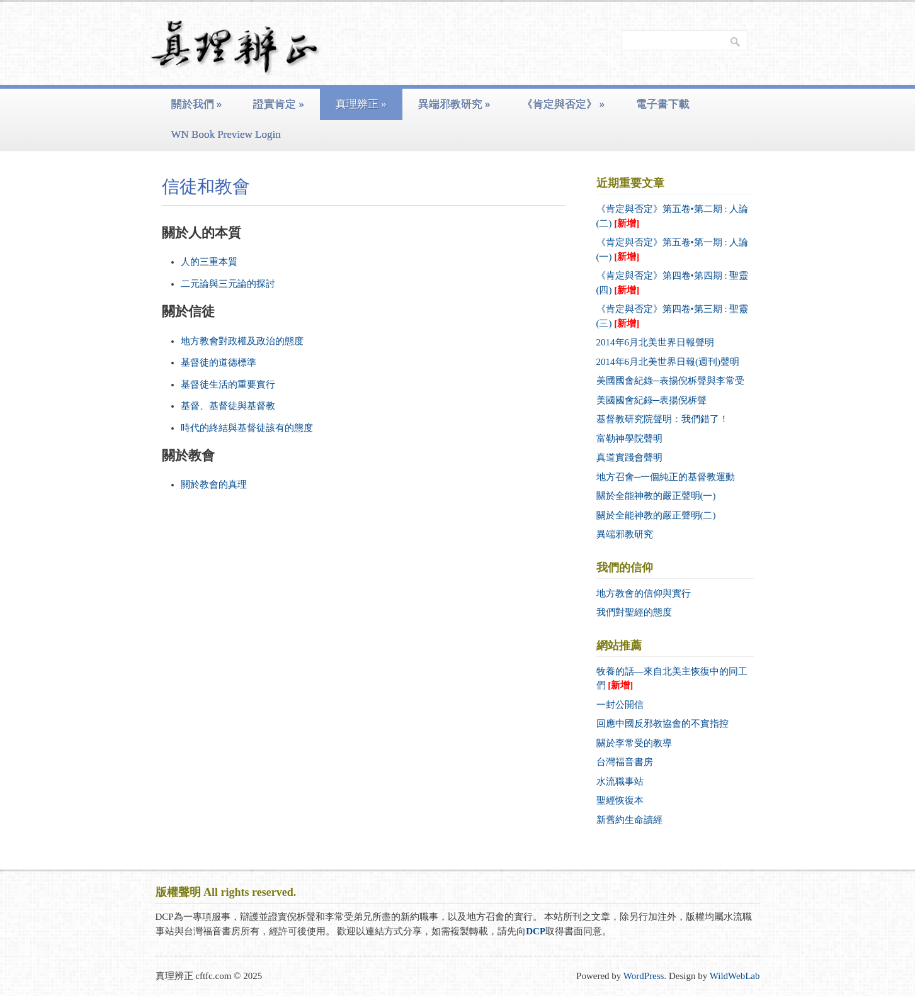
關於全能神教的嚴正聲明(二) (656, 515)
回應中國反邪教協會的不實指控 (662, 724)
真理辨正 (361, 104)
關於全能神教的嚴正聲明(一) (656, 496)
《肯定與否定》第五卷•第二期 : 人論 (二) (672, 216)
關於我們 (196, 104)
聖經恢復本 (620, 800)
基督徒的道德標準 (218, 362)
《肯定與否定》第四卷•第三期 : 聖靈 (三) (672, 316)
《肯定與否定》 (563, 104)
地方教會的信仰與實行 (643, 593)
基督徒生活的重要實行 (228, 384)
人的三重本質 (209, 262)
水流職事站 (620, 781)
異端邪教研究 (454, 104)
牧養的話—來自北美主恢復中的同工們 (671, 678)
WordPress (643, 976)
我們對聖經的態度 (634, 612)
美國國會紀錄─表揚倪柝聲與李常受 (670, 381)
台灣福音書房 (624, 762)
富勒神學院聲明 (629, 439)
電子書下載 (663, 104)
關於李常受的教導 (634, 743)
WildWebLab (735, 976)
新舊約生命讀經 (629, 820)
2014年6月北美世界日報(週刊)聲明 (668, 362)
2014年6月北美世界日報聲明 (655, 342)
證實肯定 (278, 104)
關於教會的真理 (214, 484)
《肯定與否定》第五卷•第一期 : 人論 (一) (672, 249)
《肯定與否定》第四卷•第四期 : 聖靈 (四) (672, 283)
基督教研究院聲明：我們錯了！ (662, 419)
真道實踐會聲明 (629, 457)
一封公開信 (620, 705)
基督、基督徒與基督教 (228, 406)
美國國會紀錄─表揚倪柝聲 (651, 400)
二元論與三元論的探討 (228, 284)
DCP (535, 931)
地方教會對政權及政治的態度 (242, 341)
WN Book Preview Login (226, 134)
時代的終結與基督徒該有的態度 (247, 428)
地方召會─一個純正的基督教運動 (666, 477)
